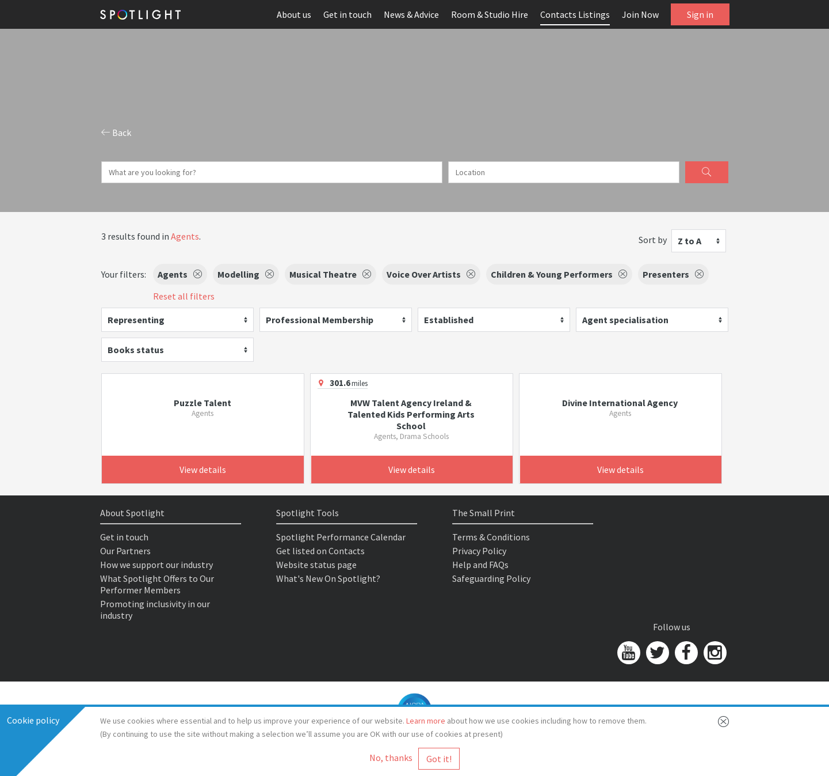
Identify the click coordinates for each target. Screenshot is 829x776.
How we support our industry (156, 564)
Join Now (640, 14)
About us (294, 14)
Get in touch (347, 14)
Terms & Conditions (491, 537)
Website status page (316, 564)
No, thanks (390, 757)
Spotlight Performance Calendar (341, 537)
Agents (185, 236)
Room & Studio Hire (489, 14)
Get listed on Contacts (320, 551)
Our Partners (125, 551)
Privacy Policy (479, 551)
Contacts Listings (575, 14)
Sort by (653, 239)
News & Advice (411, 14)
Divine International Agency (620, 402)
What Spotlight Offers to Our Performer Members (157, 584)
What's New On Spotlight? (328, 578)
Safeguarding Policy (491, 578)
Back (116, 132)
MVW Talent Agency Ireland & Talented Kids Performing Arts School (411, 414)
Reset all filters (184, 296)
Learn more (425, 721)
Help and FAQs (480, 564)
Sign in (700, 14)
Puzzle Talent (202, 402)
